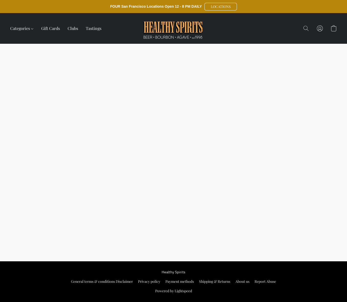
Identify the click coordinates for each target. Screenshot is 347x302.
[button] (220, 6)
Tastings (93, 28)
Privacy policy (149, 281)
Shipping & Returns (214, 281)
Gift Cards (50, 28)
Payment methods (179, 281)
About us (242, 281)
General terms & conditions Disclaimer (102, 281)
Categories (21, 28)
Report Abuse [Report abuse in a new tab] (265, 281)
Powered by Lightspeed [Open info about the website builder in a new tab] (173, 290)
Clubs (73, 28)
